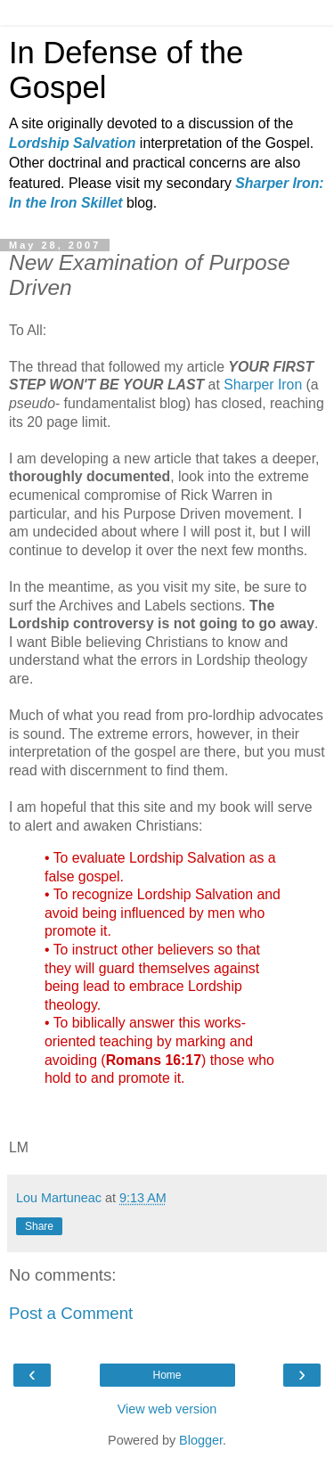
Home (166, 1375)
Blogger (201, 1440)
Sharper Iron (263, 384)
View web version (167, 1409)
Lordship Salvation (72, 143)
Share (39, 1226)
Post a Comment (71, 1313)
